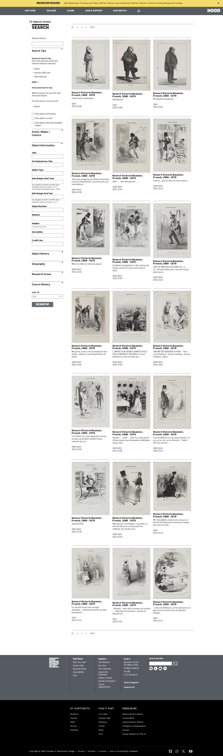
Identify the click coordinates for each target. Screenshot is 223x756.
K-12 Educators (131, 674)
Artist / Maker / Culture (41, 133)
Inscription (37, 232)
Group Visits (78, 665)
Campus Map (105, 718)
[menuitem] (80, 720)
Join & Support (94, 11)
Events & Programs (107, 681)
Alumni (73, 726)
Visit (101, 734)
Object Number (39, 206)
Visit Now (30, 11)
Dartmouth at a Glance (132, 714)
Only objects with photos (45, 114)
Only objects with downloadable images (48, 124)
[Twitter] (183, 751)
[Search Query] (160, 664)
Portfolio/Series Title (42, 162)
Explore (51, 11)
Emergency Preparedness (134, 726)
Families (74, 730)
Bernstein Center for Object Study (131, 663)
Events (102, 726)
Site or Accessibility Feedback (124, 751)
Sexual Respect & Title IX (134, 734)
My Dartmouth (80, 708)
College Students (131, 668)
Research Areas (41, 274)
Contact (102, 751)
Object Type (38, 170)
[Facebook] (170, 751)
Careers (125, 730)
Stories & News (105, 678)
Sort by (36, 293)
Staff (72, 722)
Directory (103, 722)
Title (34, 153)
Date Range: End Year (42, 194)
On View (102, 665)
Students (74, 714)
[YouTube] (191, 751)
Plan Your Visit (79, 662)
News (101, 730)
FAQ (75, 675)
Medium (36, 215)
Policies (91, 751)
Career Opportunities (104, 685)
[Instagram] (176, 751)
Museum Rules (79, 669)
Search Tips (39, 50)
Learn (70, 11)
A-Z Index (103, 714)
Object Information (43, 145)
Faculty (127, 671)
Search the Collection (103, 673)
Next (92, 27)
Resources (129, 708)
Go (175, 664)
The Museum (104, 662)
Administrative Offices (132, 722)
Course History (41, 284)
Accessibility (78, 672)
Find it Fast (106, 708)
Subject (35, 224)
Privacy (81, 751)
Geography (38, 264)
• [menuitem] (76, 751)
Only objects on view (43, 118)
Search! (42, 304)
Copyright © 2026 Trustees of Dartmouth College (51, 751)
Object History (40, 253)
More (34, 82)
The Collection (104, 669)
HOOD (213, 10)
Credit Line (37, 240)
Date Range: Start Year (43, 179)
